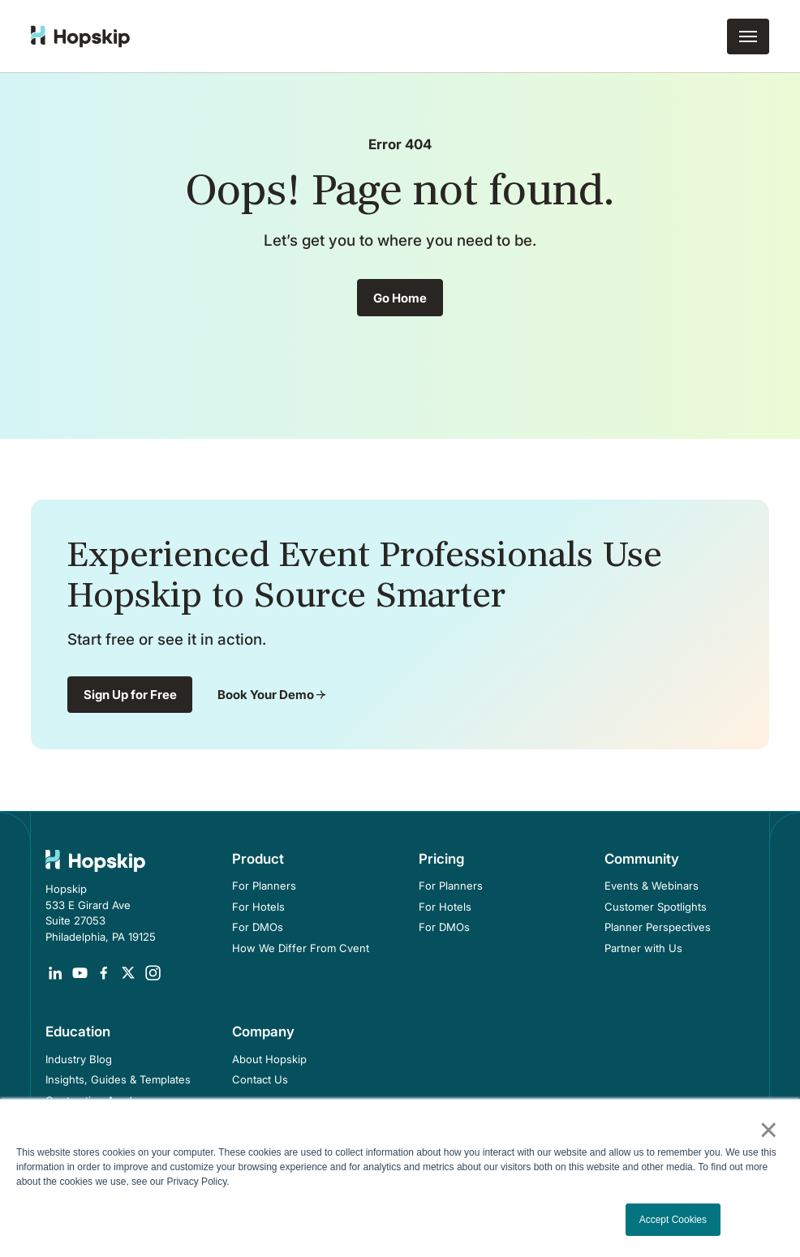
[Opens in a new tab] (55, 973)
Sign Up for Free (130, 694)
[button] (748, 36)
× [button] (768, 1129)
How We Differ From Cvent (300, 948)
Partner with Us (643, 948)
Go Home (400, 298)
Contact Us (260, 1079)
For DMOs (257, 926)
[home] (80, 36)
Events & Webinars (651, 885)
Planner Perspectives (657, 926)
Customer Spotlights (655, 906)
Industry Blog (78, 1059)
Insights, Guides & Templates (118, 1079)
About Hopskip (269, 1059)
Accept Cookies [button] (673, 1219)
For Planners (264, 885)
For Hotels (258, 906)
